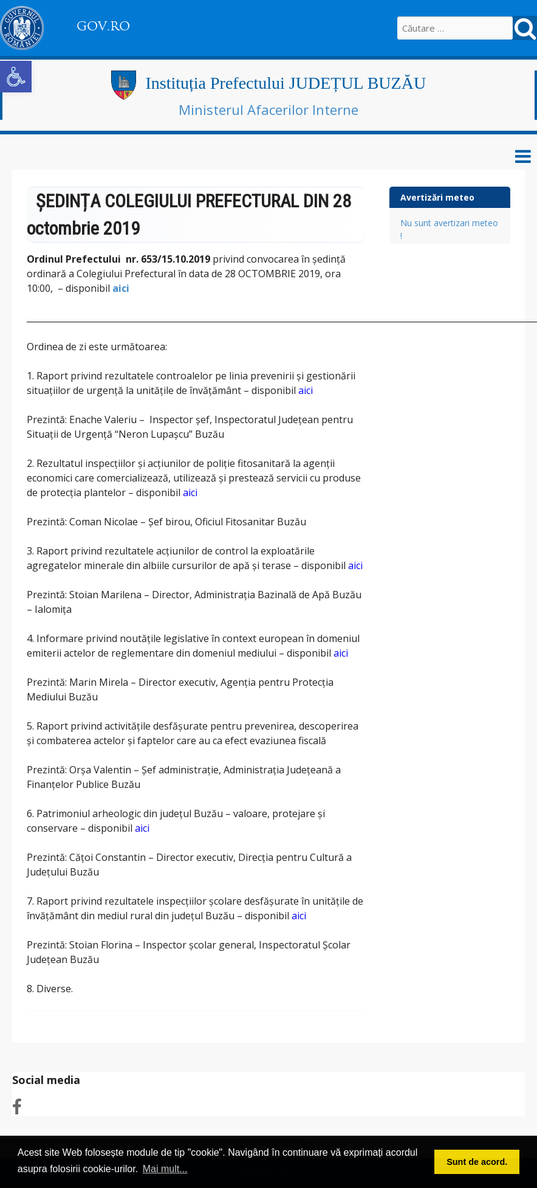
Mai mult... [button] (165, 1169)
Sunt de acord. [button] (476, 1162)
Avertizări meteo (437, 197)
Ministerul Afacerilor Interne (268, 109)
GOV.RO (103, 26)
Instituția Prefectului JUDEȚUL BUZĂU (285, 83)
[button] (16, 76)
